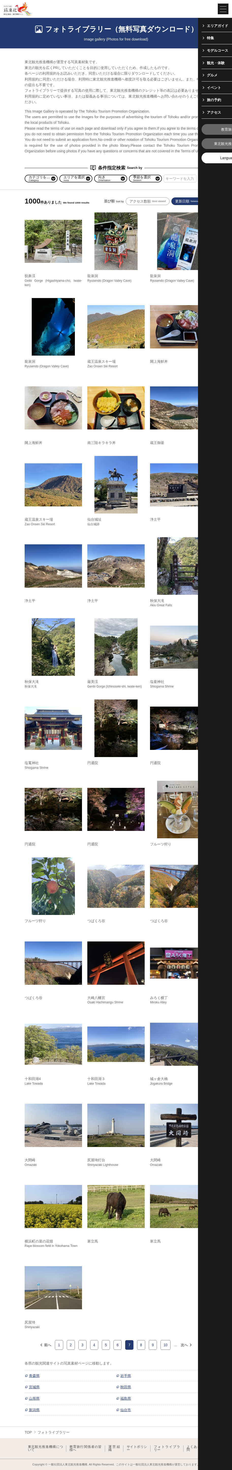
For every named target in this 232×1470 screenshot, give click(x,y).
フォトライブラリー (167, 1448)
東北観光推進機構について (45, 1448)
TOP (28, 1432)
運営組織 (114, 1448)
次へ (186, 1345)
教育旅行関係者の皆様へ (86, 1448)
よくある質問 (195, 1448)
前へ (45, 1345)
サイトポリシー (137, 1448)
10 (165, 1345)
